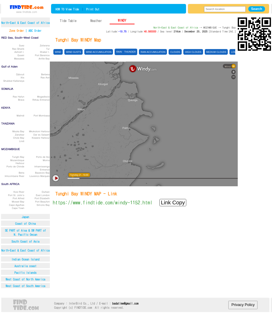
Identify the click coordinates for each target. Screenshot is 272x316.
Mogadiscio (43, 96)
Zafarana (45, 45)
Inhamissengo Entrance (42, 168)
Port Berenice (42, 55)
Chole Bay (18, 137)
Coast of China (25, 223)
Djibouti (20, 74)
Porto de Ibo (43, 156)
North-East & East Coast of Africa (25, 250)
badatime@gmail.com (125, 303)
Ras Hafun (18, 96)
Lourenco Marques (39, 176)
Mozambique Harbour (17, 161)
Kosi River (18, 191)
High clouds (193, 52)
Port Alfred (18, 198)
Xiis (22, 77)
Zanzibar (19, 134)
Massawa (19, 58)
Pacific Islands (26, 272)
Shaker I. (45, 51)
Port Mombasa (42, 115)
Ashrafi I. (19, 51)
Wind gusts (73, 52)
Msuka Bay (18, 131)
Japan (25, 217)
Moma (46, 160)
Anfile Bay (44, 58)
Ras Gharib (18, 48)
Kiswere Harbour (41, 137)
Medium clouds (216, 52)
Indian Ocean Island (25, 259)
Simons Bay (43, 204)
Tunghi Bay (18, 156)
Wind (58, 52)
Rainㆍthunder (126, 52)
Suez (21, 45)
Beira (21, 172)
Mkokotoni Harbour (39, 131)
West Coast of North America (25, 279)
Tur (48, 48)
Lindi (21, 141)
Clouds (175, 52)
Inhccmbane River (14, 176)
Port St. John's (16, 195)
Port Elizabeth (42, 198)
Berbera (45, 74)
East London (43, 195)
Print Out (92, 9)
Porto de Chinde (15, 166)
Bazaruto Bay (42, 172)
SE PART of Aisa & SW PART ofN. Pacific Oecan (25, 232)
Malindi (20, 115)
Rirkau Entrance (41, 99)
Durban (46, 191)
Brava (21, 99)
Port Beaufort (42, 201)
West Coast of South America (25, 286)
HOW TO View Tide (67, 9)
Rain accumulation (153, 52)
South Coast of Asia (25, 241)
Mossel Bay (18, 201)
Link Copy (173, 202)
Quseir (20, 55)
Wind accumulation (98, 52)
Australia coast (26, 266)
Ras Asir (45, 77)
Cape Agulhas (16, 204)
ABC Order (35, 30)
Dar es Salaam (41, 134)
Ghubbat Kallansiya (13, 80)
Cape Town (18, 208)
